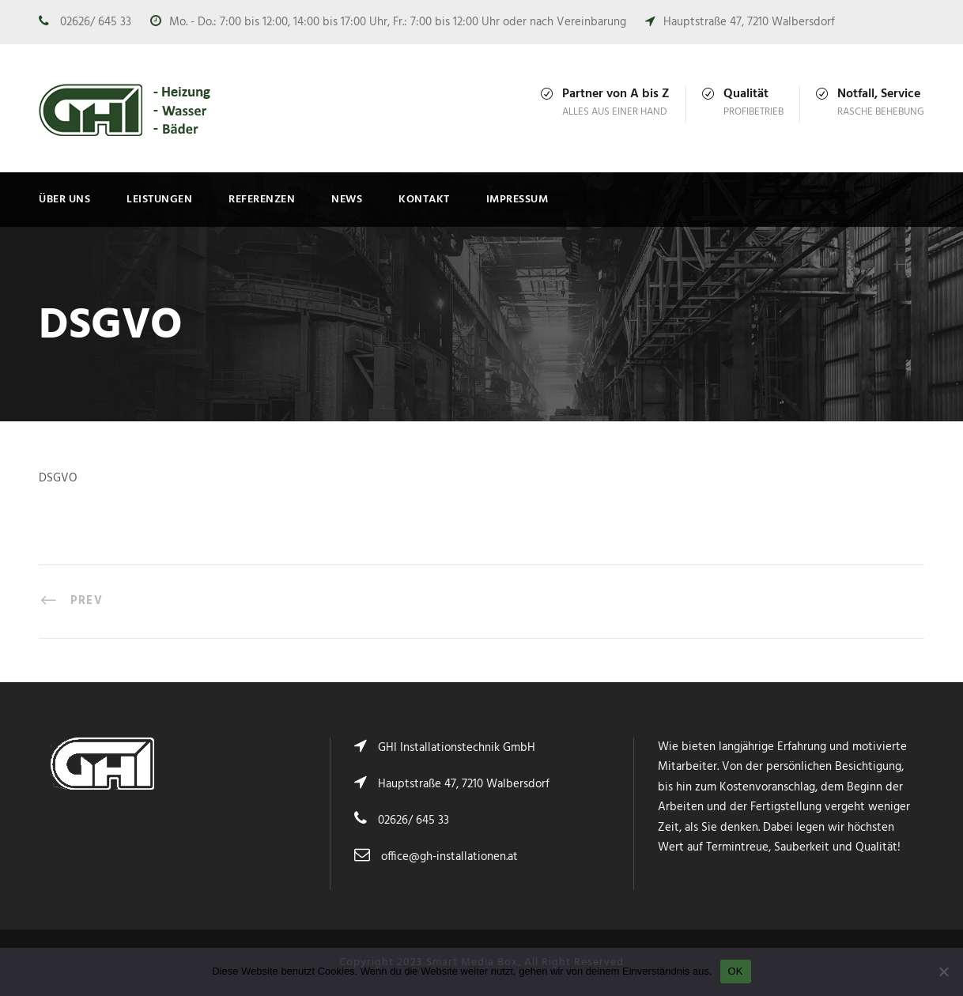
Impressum (517, 200)
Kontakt (424, 200)
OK (735, 971)
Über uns (64, 200)
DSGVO (58, 478)
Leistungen (159, 200)
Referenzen (261, 200)
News (346, 200)
